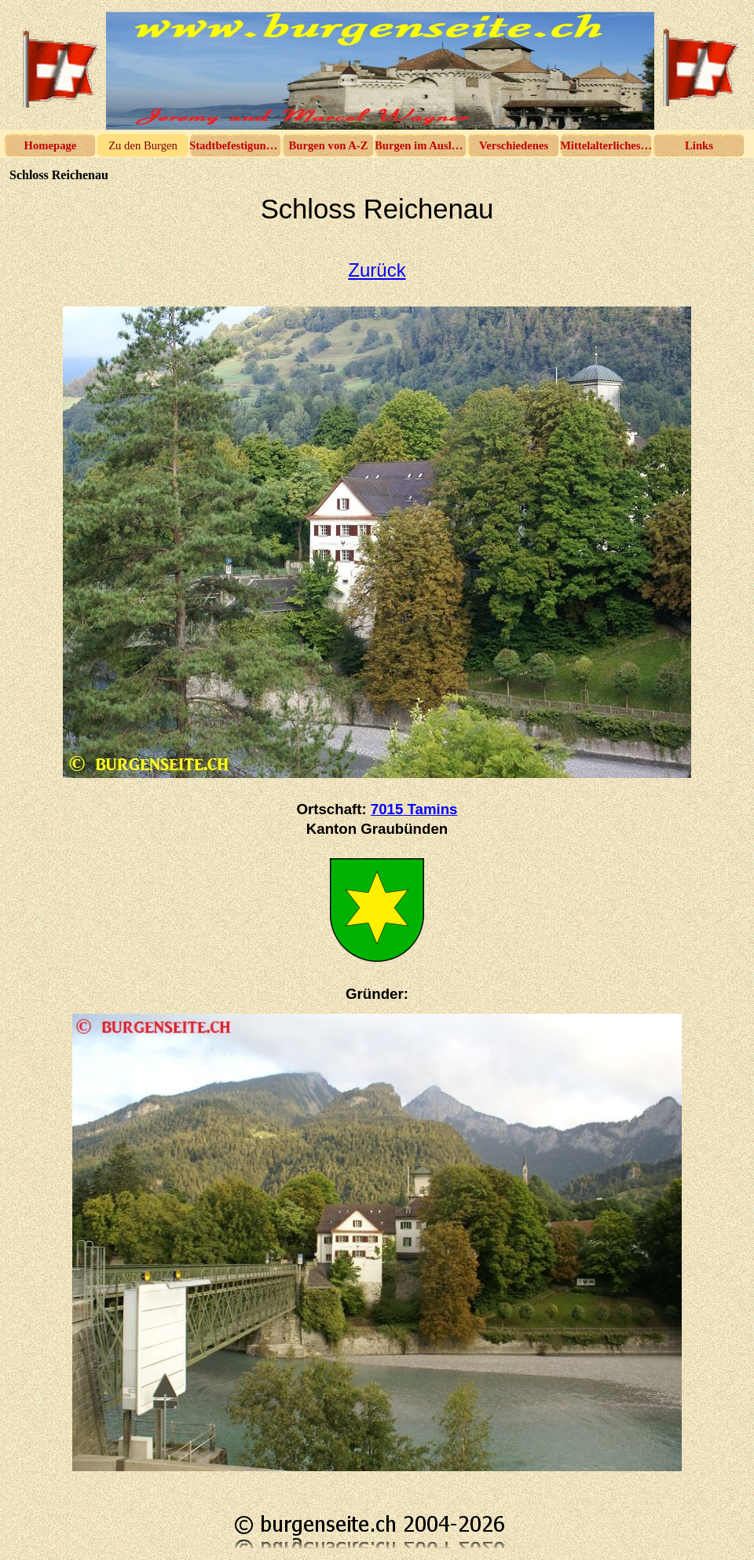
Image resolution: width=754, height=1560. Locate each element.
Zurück (376, 270)
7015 (414, 809)
